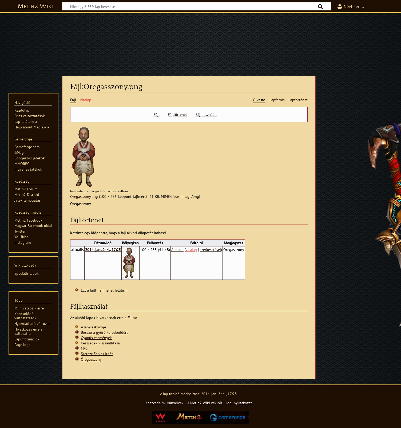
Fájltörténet (177, 114)
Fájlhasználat (206, 114)
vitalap (191, 249)
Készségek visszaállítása (100, 342)
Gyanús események (96, 337)
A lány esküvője (93, 326)
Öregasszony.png (84, 196)
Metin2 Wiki (35, 6)
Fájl (157, 114)
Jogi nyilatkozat (239, 402)
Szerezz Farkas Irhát (97, 353)
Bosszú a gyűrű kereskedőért (104, 332)
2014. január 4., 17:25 (103, 249)
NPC (84, 348)
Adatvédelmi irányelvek (164, 402)
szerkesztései (210, 249)
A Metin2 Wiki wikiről (204, 402)
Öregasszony (91, 359)
